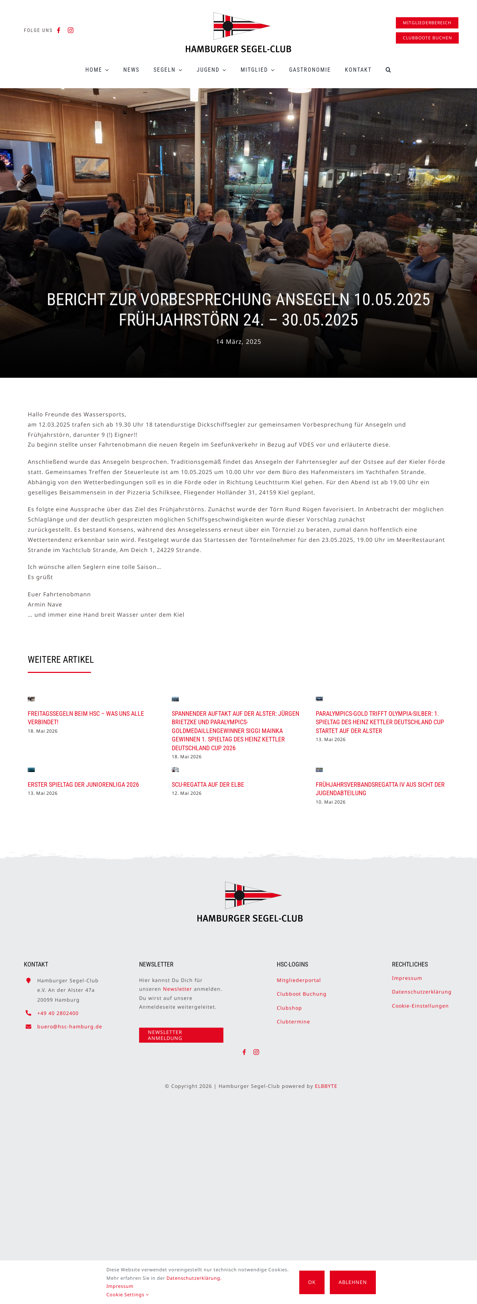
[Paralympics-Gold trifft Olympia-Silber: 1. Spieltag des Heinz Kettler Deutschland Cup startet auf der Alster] (319, 699)
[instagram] (71, 30)
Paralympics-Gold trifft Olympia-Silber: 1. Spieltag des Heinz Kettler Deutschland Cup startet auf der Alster (380, 722)
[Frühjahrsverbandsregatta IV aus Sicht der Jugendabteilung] (319, 769)
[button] (389, 69)
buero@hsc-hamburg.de (69, 1022)
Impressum (407, 974)
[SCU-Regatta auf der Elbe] (175, 769)
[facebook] (59, 30)
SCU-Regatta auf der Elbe (208, 784)
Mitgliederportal (299, 976)
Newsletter (177, 984)
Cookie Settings (127, 1294)
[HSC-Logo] (238, 15)
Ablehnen (353, 1282)
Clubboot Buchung (302, 989)
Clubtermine (293, 1017)
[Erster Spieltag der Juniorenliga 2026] (31, 769)
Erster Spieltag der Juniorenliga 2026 (83, 784)
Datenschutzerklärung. (194, 1278)
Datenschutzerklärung (422, 987)
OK (312, 1282)
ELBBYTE (330, 1086)
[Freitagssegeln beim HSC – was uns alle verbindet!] (31, 699)
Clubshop (289, 1003)
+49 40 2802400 (58, 1008)
